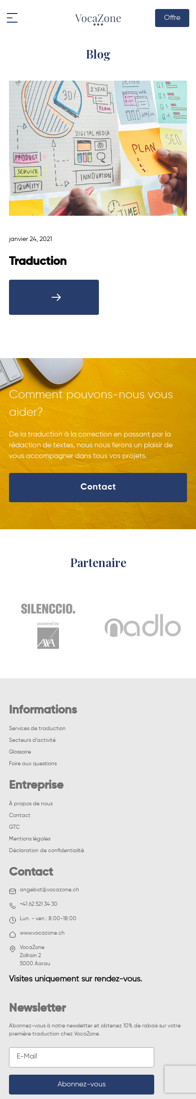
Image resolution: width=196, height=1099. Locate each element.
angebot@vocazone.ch (44, 891)
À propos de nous (31, 804)
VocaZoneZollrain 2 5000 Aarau (29, 956)
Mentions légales (29, 839)
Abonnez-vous (82, 1084)
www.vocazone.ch (37, 934)
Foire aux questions (33, 764)
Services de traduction (37, 728)
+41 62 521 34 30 (33, 905)
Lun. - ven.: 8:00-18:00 (42, 920)
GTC (14, 827)
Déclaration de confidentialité (46, 851)
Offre (172, 18)
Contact (98, 487)
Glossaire (20, 752)
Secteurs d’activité (32, 740)
